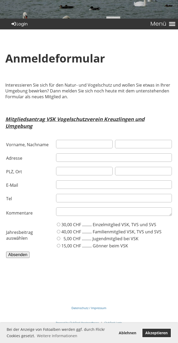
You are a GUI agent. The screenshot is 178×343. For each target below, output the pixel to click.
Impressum (98, 308)
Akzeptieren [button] (156, 332)
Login (19, 24)
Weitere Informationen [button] (57, 335)
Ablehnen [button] (127, 332)
